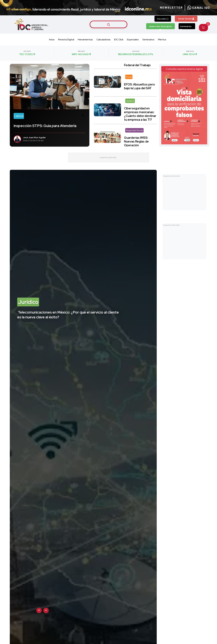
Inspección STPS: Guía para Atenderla (45, 125)
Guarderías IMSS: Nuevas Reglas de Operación (136, 137)
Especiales (133, 39)
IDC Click (118, 39)
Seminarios (186, 27)
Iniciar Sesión (186, 18)
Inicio (52, 39)
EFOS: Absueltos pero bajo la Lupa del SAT (139, 82)
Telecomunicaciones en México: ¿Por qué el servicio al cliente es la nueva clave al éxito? (68, 319)
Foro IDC (162, 18)
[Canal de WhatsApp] (198, 7)
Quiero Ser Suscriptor (160, 27)
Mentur (162, 39)
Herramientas (85, 39)
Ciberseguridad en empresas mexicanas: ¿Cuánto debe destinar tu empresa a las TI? (140, 110)
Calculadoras (103, 39)
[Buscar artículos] (108, 24)
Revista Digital (66, 39)
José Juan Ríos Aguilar (34, 137)
